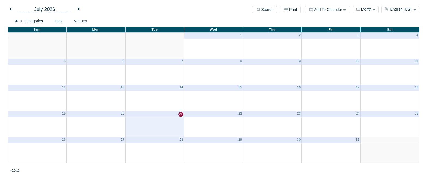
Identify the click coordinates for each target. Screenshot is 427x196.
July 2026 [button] (44, 9)
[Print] (290, 9)
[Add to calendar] (327, 9)
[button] (11, 9)
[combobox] (365, 9)
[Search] (264, 9)
